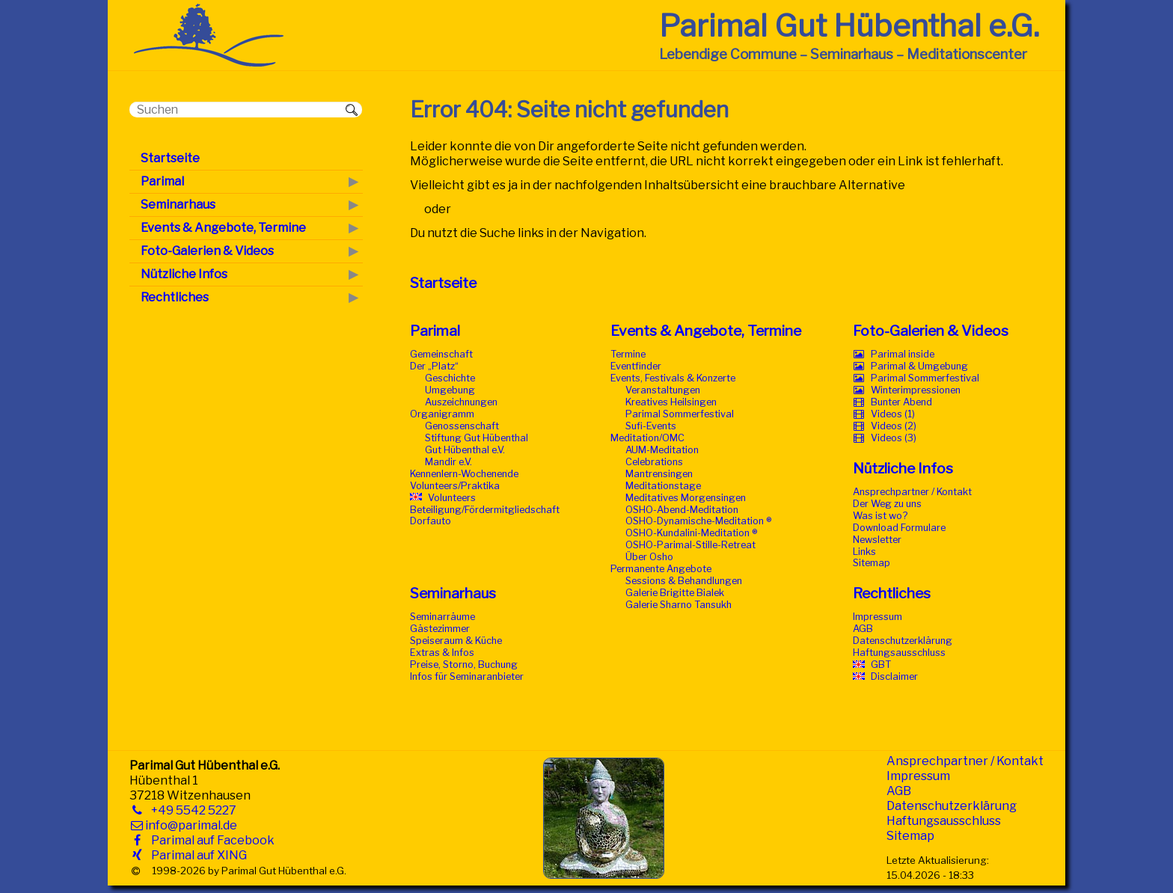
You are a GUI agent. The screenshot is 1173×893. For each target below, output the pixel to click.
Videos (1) (893, 414)
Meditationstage (663, 485)
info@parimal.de (191, 825)
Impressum (877, 616)
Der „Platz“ (434, 366)
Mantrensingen (659, 473)
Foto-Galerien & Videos (930, 331)
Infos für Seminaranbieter (467, 676)
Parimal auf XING (196, 855)
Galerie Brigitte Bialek (674, 592)
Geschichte (450, 378)
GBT (881, 664)
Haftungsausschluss (899, 652)
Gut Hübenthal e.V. (465, 449)
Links (864, 551)
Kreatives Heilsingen (671, 402)
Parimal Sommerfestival (679, 414)
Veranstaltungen (662, 390)
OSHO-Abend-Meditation (681, 509)
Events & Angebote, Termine (705, 331)
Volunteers (452, 497)
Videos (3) (893, 438)
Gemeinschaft (441, 354)
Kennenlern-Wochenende (464, 473)
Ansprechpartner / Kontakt (912, 491)
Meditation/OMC (647, 438)
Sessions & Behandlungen (683, 580)
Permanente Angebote (660, 568)
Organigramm (442, 414)
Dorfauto (430, 521)
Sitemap (871, 562)
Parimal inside (902, 354)
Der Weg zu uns (887, 503)
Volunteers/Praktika (455, 485)
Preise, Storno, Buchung (464, 664)
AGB (863, 628)
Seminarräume (442, 616)
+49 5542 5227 (190, 810)
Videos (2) (893, 426)
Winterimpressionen (916, 390)
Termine (628, 354)
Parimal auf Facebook (210, 840)
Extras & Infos (442, 652)
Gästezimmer (440, 628)
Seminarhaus (453, 593)
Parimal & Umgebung (919, 366)
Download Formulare (899, 527)
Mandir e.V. (448, 461)
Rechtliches (892, 593)
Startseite (443, 283)
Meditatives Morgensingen (685, 497)
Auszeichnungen (461, 402)
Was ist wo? (880, 515)
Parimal (435, 331)
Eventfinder (635, 366)
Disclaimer (894, 676)
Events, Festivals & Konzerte (672, 378)
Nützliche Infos (903, 468)
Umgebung (450, 390)
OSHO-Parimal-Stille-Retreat (690, 544)
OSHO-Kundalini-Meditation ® (691, 532)
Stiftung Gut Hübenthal (476, 438)
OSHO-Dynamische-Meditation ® (698, 521)
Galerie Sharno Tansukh (678, 604)
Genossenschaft (462, 426)
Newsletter (877, 539)
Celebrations (654, 461)
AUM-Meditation (662, 449)
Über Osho (649, 556)
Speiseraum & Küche (456, 640)
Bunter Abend (901, 402)
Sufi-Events (650, 426)
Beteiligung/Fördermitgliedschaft (485, 509)
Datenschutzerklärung (902, 640)
